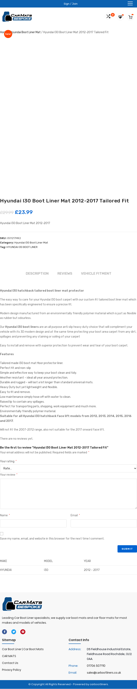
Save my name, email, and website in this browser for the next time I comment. (52, 539)
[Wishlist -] (122, 16)
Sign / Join (71, 3)
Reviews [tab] (65, 273)
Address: (75, 650)
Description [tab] (36, 273)
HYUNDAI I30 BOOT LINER (22, 247)
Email (75, 516)
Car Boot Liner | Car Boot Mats (23, 650)
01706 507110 (96, 666)
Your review (8, 475)
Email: (73, 673)
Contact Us (10, 663)
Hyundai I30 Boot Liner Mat (31, 242)
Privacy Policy (11, 670)
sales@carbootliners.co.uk (104, 673)
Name (5, 516)
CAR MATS (9, 656)
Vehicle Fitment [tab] (97, 273)
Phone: (73, 666)
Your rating (8, 461)
